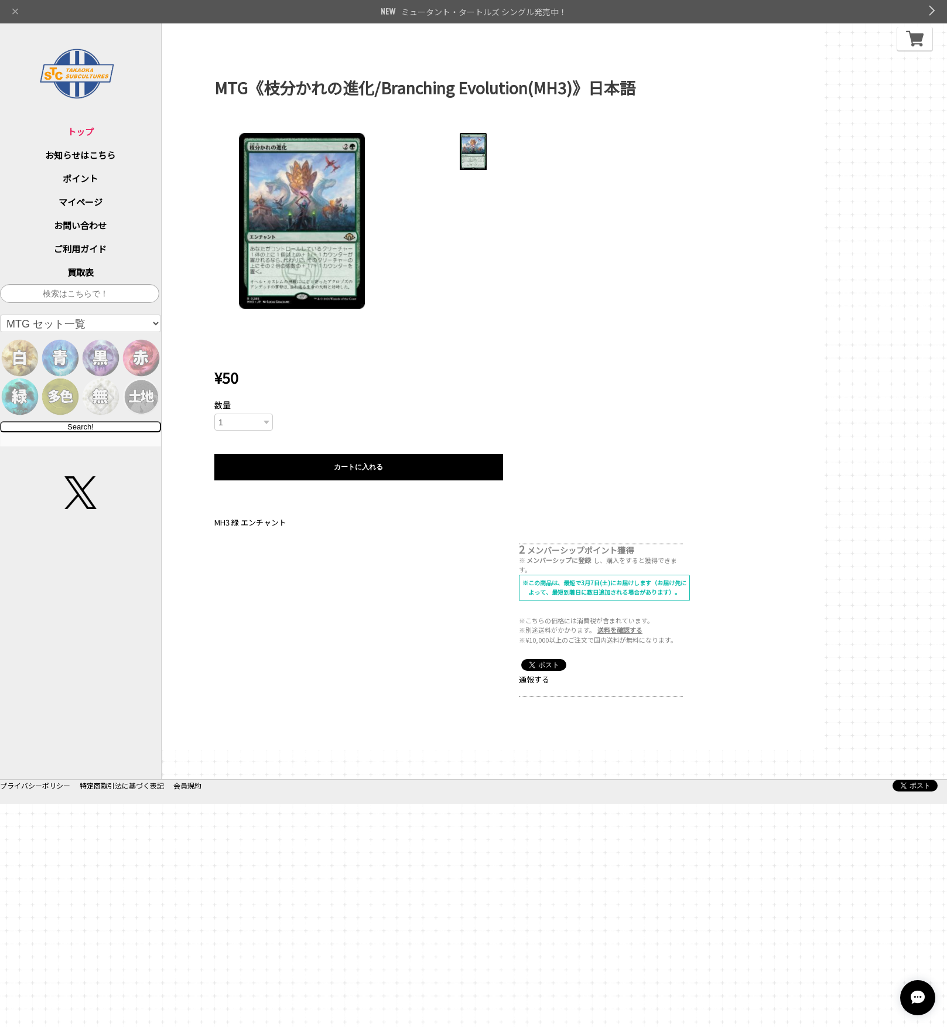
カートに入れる (358, 467)
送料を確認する (619, 629)
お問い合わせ (80, 225)
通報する (534, 679)
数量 (222, 405)
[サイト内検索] (79, 293)
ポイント (80, 178)
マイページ (80, 202)
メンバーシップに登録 (559, 560)
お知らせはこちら (80, 155)
